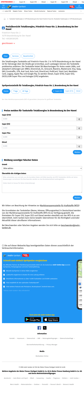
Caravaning (40, 378)
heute (6, 91)
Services (15, 56)
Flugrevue (56, 378)
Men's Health (14, 384)
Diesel (4, 142)
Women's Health (68, 384)
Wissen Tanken (28, 11)
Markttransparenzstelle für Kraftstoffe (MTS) (59, 205)
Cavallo (48, 378)
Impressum (20, 338)
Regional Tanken (51, 11)
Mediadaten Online (42, 356)
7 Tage (15, 91)
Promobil (45, 384)
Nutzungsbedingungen (50, 338)
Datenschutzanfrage (66, 338)
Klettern (64, 378)
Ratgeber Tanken (17, 11)
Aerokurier (7, 378)
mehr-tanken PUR (6, 11)
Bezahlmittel (28, 56)
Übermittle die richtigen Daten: (14, 173)
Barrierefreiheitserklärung (35, 345)
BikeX (32, 378)
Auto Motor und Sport (20, 378)
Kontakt (12, 338)
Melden (77, 152)
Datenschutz (31, 338)
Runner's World (55, 384)
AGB (39, 338)
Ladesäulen (61, 11)
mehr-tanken (74, 378)
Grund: (4, 164)
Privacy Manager (51, 345)
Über (6, 56)
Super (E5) (6, 124)
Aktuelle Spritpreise (39, 11)
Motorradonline (26, 384)
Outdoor (37, 384)
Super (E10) (6, 115)
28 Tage (25, 91)
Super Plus (6, 133)
